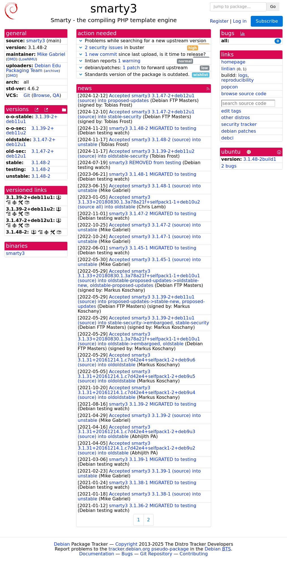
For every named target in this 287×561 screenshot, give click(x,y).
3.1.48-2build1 (259, 159)
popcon (229, 87)
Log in (240, 21)
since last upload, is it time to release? (143, 54)
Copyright (126, 544)
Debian (62, 544)
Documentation (96, 553)
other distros (235, 117)
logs (242, 75)
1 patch (131, 67)
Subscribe (267, 21)
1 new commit (101, 54)
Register (219, 21)
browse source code (243, 93)
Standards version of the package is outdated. (143, 74)
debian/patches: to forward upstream (143, 67)
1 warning (129, 60)
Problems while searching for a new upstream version (143, 41)
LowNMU (28, 59)
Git (26, 95)
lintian (228, 68)
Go (273, 6)
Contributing (194, 553)
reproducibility (237, 80)
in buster (138, 47)
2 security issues (104, 47)
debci (227, 138)
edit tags (231, 111)
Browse (41, 95)
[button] (80, 40)
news (85, 88)
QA (56, 95)
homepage (233, 62)
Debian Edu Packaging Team (33, 68)
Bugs (127, 553)
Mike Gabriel (51, 54)
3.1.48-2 (40, 162)
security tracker (239, 124)
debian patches (238, 131)
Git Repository (156, 553)
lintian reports (135, 61)
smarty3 (35, 40)
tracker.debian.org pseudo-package (149, 549)
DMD (11, 59)
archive (52, 71)
